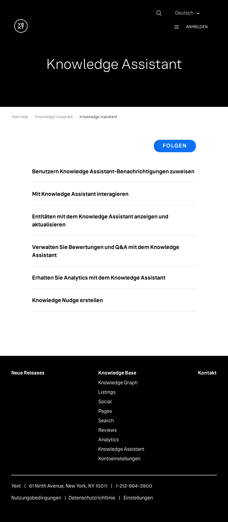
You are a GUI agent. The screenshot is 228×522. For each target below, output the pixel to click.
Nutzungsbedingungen (36, 498)
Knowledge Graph (117, 383)
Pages (105, 411)
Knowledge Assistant (54, 116)
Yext (16, 486)
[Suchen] (161, 13)
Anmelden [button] (197, 26)
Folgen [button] (175, 145)
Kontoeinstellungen (119, 459)
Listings (106, 392)
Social (105, 402)
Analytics (108, 440)
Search (106, 421)
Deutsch (184, 13)
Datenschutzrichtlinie (92, 498)
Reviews (107, 430)
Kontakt (207, 373)
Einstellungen (138, 498)
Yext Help (19, 116)
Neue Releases (28, 373)
